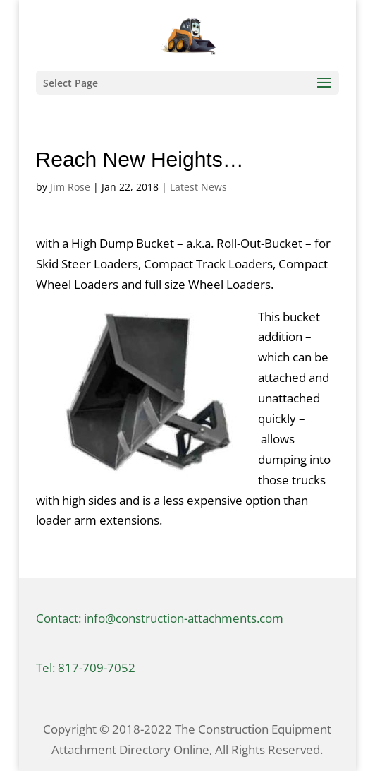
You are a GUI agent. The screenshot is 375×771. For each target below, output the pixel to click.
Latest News (198, 186)
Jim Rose (70, 186)
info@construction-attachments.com (183, 618)
